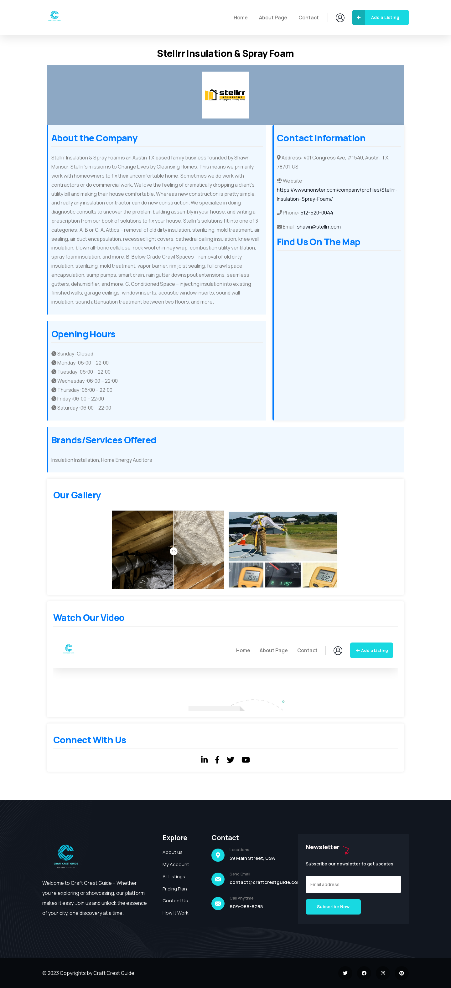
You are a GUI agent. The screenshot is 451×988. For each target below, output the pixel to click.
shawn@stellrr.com (319, 226)
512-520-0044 (316, 212)
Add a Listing (375, 17)
